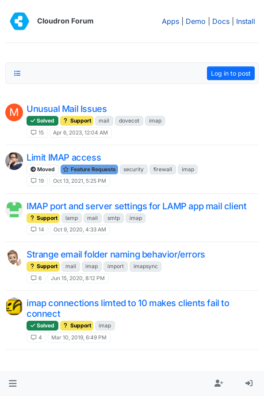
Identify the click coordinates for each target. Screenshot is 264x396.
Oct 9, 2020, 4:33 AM (80, 229)
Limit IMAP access (64, 157)
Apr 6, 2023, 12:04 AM (80, 132)
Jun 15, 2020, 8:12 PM (78, 278)
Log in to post (231, 73)
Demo (196, 21)
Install (245, 21)
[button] (13, 383)
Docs (221, 21)
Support (76, 120)
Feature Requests (89, 169)
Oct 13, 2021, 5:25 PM (79, 180)
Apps (170, 21)
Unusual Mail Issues (67, 109)
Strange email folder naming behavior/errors (116, 254)
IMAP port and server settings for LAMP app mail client (136, 206)
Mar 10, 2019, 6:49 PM (79, 337)
